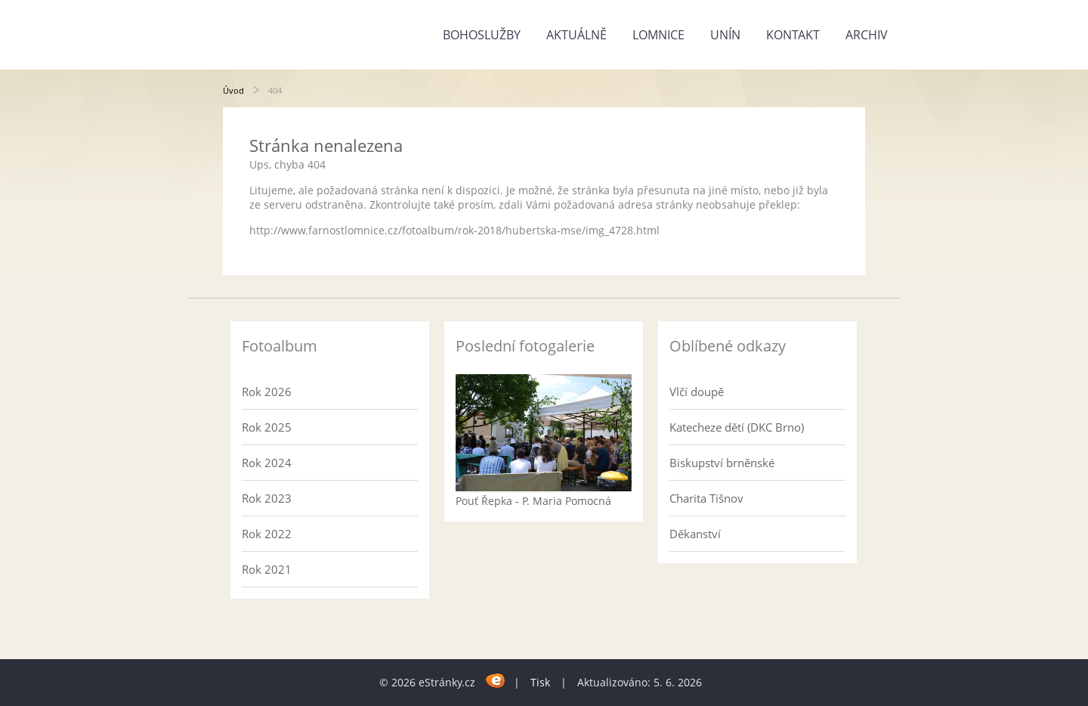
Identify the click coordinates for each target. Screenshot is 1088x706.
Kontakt (793, 34)
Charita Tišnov (706, 498)
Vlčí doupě (696, 391)
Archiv (866, 34)
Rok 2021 (267, 569)
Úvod (233, 90)
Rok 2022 (267, 533)
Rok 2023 (267, 498)
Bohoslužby (482, 34)
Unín (725, 34)
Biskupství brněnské (721, 462)
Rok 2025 (267, 427)
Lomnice (658, 34)
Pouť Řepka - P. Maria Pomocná (533, 501)
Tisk (540, 682)
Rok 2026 (267, 391)
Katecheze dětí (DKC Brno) (736, 427)
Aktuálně (576, 34)
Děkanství (695, 533)
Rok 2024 (267, 462)
